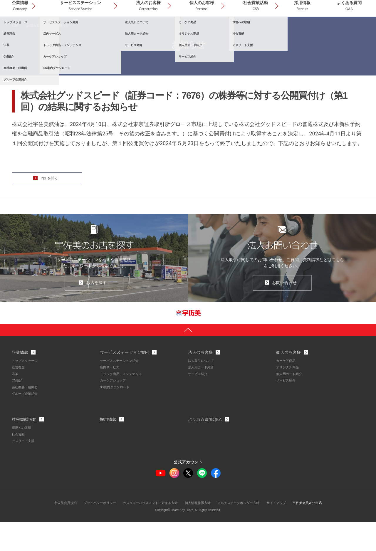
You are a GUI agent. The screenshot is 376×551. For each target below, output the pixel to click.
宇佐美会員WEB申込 (316, 532)
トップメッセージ (26, 391)
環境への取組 (22, 457)
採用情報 (314, 29)
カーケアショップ (114, 411)
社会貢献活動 (275, 29)
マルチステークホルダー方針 (242, 532)
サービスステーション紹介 (121, 391)
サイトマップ (282, 532)
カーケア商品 (286, 391)
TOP (15, 53)
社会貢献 (19, 464)
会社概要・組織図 (26, 417)
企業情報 (72, 29)
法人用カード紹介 (202, 398)
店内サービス (110, 398)
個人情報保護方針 (198, 532)
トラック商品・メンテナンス (123, 404)
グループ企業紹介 (26, 423)
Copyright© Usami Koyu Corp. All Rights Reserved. (188, 539)
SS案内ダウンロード (116, 417)
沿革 (15, 404)
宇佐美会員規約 (56, 532)
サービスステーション (125, 29)
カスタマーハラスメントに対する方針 (147, 532)
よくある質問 (353, 29)
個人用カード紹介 (290, 404)
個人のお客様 (230, 29)
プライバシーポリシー (93, 532)
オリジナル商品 (288, 398)
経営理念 (19, 398)
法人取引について (202, 391)
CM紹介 (18, 411)
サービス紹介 (198, 404)
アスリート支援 (24, 470)
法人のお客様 (184, 29)
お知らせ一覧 (37, 53)
